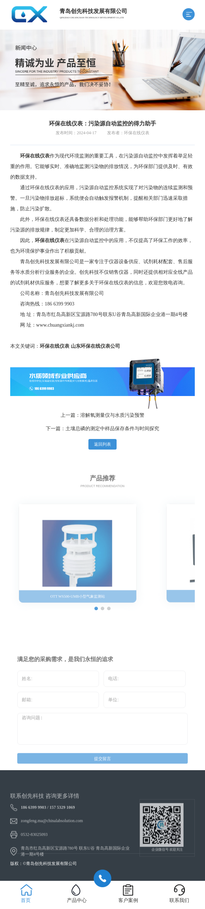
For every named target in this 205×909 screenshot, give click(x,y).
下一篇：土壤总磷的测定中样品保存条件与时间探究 (102, 428)
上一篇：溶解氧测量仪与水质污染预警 (102, 415)
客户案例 (128, 900)
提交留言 (102, 763)
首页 (26, 900)
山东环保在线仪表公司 (95, 346)
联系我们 (179, 900)
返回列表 (102, 444)
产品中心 (77, 900)
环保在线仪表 (54, 346)
